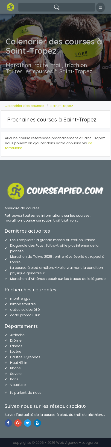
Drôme (16, 340)
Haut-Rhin (18, 362)
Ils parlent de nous (25, 392)
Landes (16, 345)
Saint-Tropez (61, 105)
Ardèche (17, 334)
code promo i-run (25, 315)
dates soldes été (25, 309)
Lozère (15, 351)
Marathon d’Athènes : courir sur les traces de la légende (58, 278)
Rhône (15, 368)
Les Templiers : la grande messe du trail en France (52, 239)
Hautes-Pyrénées (25, 357)
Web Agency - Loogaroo (77, 442)
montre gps (20, 298)
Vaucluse (18, 384)
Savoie (16, 373)
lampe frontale (23, 304)
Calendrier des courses (24, 105)
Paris (14, 379)
